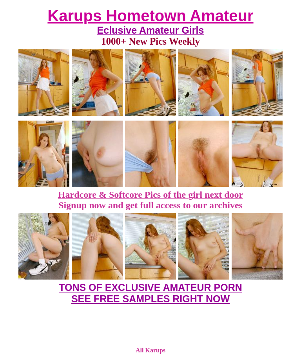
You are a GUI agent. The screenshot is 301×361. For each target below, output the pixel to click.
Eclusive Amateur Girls (150, 30)
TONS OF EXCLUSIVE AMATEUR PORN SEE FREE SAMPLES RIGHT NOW (150, 293)
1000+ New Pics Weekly (150, 41)
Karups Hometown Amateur (150, 15)
